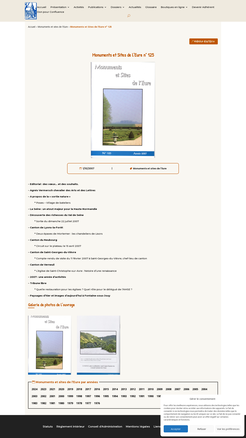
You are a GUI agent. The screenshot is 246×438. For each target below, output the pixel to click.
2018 (79, 389)
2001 (52, 396)
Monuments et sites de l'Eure (53, 26)
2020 (61, 389)
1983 (34, 403)
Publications (95, 7)
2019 (70, 389)
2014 (115, 389)
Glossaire (151, 7)
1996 (97, 396)
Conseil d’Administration (105, 426)
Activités (79, 7)
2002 (43, 396)
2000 (61, 396)
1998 (79, 396)
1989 (159, 396)
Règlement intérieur (70, 426)
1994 (115, 396)
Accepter (176, 429)
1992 (133, 396)
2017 (88, 389)
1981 (52, 403)
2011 (142, 389)
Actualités (135, 7)
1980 (61, 403)
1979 (70, 403)
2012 (133, 389)
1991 (142, 396)
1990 (150, 396)
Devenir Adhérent (203, 7)
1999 (70, 396)
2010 (150, 389)
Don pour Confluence (50, 12)
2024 (34, 389)
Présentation (58, 7)
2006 (186, 389)
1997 (88, 396)
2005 (195, 389)
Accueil (41, 7)
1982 (43, 403)
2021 (52, 389)
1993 (124, 396)
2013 (124, 389)
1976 (97, 403)
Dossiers (116, 7)
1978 (79, 403)
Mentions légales (138, 426)
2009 (159, 389)
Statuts (48, 426)
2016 (97, 389)
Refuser (201, 429)
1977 (88, 403)
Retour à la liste (204, 41)
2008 (168, 389)
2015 (106, 389)
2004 (204, 389)
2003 (34, 396)
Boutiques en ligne (173, 7)
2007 (177, 389)
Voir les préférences (228, 429)
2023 (43, 389)
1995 (106, 396)
